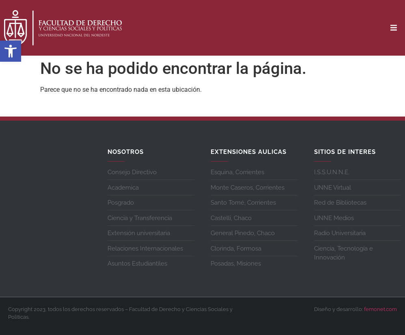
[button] (10, 51)
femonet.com (380, 309)
